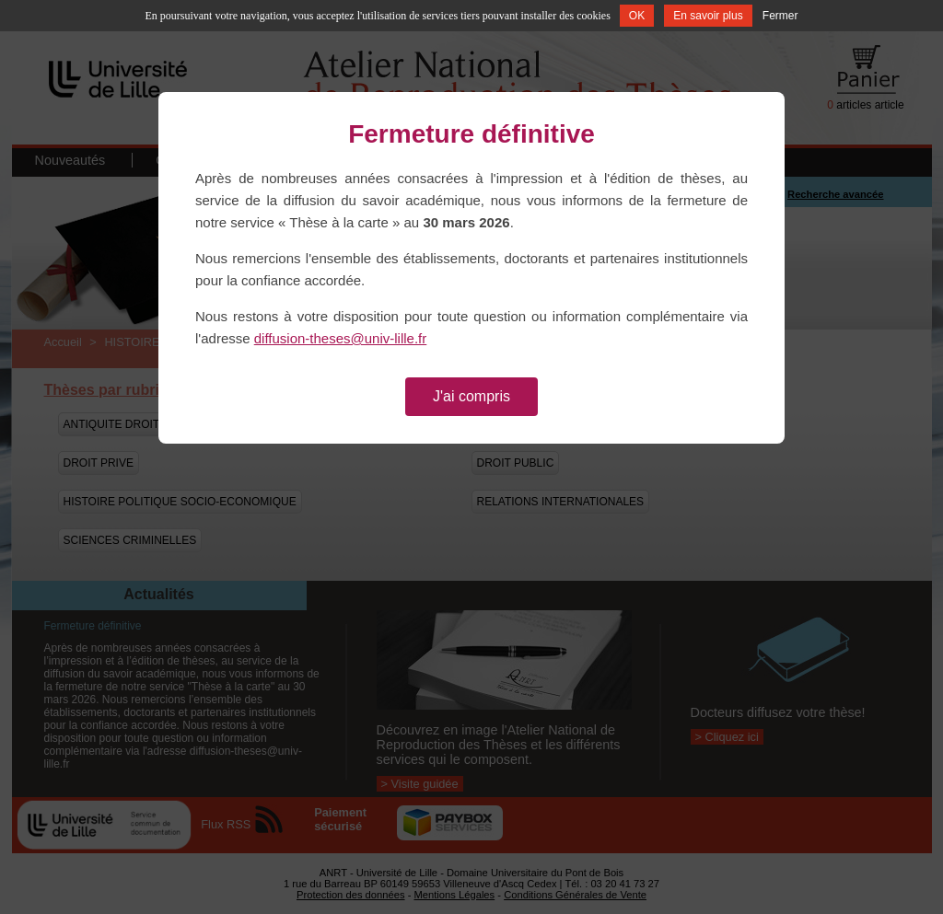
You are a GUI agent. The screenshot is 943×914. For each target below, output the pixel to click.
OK (637, 15)
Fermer (780, 15)
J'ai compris (471, 396)
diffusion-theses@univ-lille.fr (340, 338)
